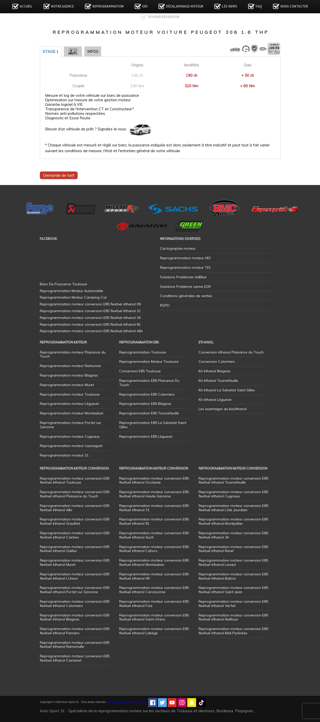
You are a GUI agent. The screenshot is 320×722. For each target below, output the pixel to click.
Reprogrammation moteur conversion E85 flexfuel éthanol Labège (154, 630)
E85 (144, 6)
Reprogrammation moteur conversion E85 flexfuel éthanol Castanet (74, 658)
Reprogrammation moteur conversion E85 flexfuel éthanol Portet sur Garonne (74, 589)
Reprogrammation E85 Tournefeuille (149, 413)
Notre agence (62, 6)
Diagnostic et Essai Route (67, 118)
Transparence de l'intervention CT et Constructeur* (89, 109)
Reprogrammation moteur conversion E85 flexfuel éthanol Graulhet (74, 521)
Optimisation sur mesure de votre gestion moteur (88, 100)
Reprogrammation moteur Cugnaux (69, 436)
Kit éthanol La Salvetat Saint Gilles (227, 390)
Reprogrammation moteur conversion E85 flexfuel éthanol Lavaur (233, 562)
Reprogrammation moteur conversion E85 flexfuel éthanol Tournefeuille (233, 480)
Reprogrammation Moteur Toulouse (149, 361)
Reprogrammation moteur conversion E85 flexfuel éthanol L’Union (74, 576)
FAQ (259, 6)
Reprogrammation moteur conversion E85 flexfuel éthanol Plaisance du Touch (74, 494)
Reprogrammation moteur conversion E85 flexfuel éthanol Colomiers (74, 603)
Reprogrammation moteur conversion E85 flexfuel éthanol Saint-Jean (233, 589)
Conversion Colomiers (217, 361)
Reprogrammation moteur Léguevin (69, 403)
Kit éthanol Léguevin (215, 399)
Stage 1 (51, 51)
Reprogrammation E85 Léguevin (146, 436)
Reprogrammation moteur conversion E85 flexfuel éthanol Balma (233, 576)
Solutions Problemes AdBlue (183, 277)
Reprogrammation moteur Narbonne (70, 366)
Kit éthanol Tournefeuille (218, 380)
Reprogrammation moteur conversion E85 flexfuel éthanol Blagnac (74, 617)
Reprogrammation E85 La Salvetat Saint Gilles (152, 424)
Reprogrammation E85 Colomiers (147, 394)
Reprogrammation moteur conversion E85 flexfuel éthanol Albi (74, 507)
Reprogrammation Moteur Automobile (71, 291)
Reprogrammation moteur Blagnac (69, 375)
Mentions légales (118, 701)
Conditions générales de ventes (186, 296)
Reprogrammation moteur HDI (185, 258)
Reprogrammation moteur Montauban (71, 413)
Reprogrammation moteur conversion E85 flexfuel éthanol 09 (154, 576)
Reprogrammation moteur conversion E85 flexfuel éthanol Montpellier (233, 521)
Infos (92, 51)
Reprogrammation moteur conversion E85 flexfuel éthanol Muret (74, 562)
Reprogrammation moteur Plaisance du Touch (73, 354)
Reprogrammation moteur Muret (67, 385)
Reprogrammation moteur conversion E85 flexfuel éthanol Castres (74, 535)
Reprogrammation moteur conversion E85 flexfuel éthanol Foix (154, 603)
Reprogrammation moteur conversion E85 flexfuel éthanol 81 (154, 521)
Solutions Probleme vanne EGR (185, 286)
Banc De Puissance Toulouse (63, 284)
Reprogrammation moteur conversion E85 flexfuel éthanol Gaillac (74, 549)
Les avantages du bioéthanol (223, 409)
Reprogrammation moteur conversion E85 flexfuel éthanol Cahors (154, 549)
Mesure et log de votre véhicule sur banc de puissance (92, 95)
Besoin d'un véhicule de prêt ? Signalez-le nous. (86, 129)
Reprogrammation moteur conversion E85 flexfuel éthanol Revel (233, 549)
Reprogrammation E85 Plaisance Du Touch (149, 382)
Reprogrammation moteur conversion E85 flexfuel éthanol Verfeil (233, 603)
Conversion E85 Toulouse (140, 371)
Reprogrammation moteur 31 (64, 455)
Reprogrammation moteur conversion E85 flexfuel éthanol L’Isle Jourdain (233, 507)
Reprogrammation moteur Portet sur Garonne (70, 424)
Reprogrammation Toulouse (142, 352)
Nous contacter (294, 6)
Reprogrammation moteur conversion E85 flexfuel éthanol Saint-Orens (154, 617)
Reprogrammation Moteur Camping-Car (73, 297)
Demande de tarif (58, 175)
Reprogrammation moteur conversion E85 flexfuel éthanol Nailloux (233, 617)
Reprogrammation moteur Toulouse (70, 394)
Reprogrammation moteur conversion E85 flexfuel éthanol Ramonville (74, 644)
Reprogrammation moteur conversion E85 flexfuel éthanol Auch (154, 535)
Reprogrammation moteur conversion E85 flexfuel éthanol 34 (233, 535)
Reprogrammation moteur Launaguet (71, 445)
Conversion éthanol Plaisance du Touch (231, 352)
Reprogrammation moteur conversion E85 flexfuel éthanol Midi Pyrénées (233, 630)
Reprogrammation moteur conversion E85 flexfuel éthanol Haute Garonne (154, 494)
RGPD (165, 305)
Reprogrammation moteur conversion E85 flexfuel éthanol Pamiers (74, 630)
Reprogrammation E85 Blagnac (145, 403)
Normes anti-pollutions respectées (75, 113)
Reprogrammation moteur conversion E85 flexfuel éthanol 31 (154, 507)
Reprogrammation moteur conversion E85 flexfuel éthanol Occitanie (154, 480)
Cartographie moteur (178, 248)
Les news (229, 6)
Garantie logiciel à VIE (64, 104)
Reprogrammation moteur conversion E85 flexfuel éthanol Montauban (154, 562)
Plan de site (138, 701)
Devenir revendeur (164, 17)
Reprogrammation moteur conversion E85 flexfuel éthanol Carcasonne (154, 589)
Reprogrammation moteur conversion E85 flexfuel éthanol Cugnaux (233, 494)
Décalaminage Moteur (184, 6)
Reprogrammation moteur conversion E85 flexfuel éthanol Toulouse (74, 480)
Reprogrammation (108, 6)
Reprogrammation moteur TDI (185, 267)
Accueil (26, 6)
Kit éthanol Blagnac (215, 371)
